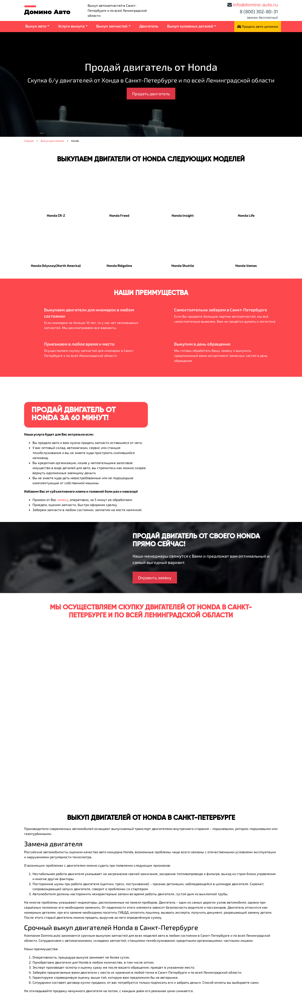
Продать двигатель (151, 93)
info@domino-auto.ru (255, 4)
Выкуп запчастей (112, 26)
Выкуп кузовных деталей (190, 26)
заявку (62, 500)
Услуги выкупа (71, 26)
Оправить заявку (155, 577)
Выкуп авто (35, 26)
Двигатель (148, 26)
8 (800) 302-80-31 (259, 11)
